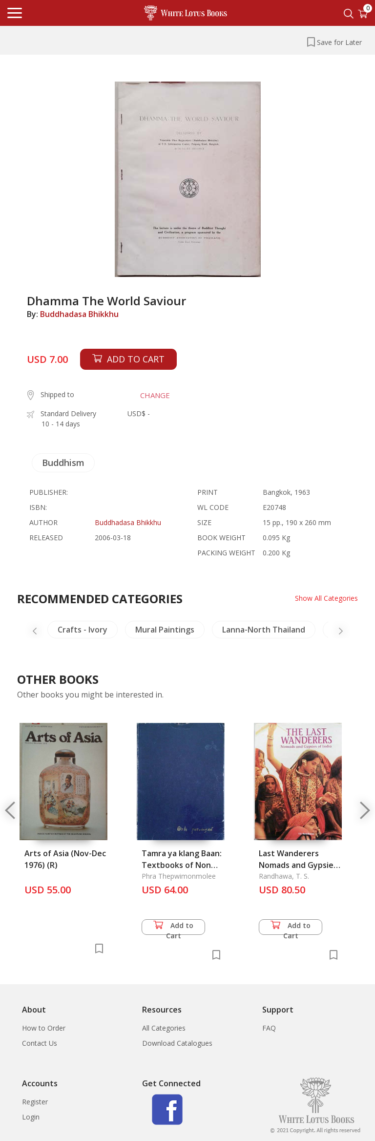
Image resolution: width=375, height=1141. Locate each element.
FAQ (269, 1028)
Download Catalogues (177, 1043)
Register (35, 1101)
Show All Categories (326, 598)
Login (31, 1116)
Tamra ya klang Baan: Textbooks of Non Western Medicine (182, 865)
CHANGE (155, 395)
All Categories (164, 1028)
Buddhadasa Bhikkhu (79, 314)
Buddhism (63, 462)
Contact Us (39, 1043)
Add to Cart (173, 928)
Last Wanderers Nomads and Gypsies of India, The (298, 865)
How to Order (43, 1028)
